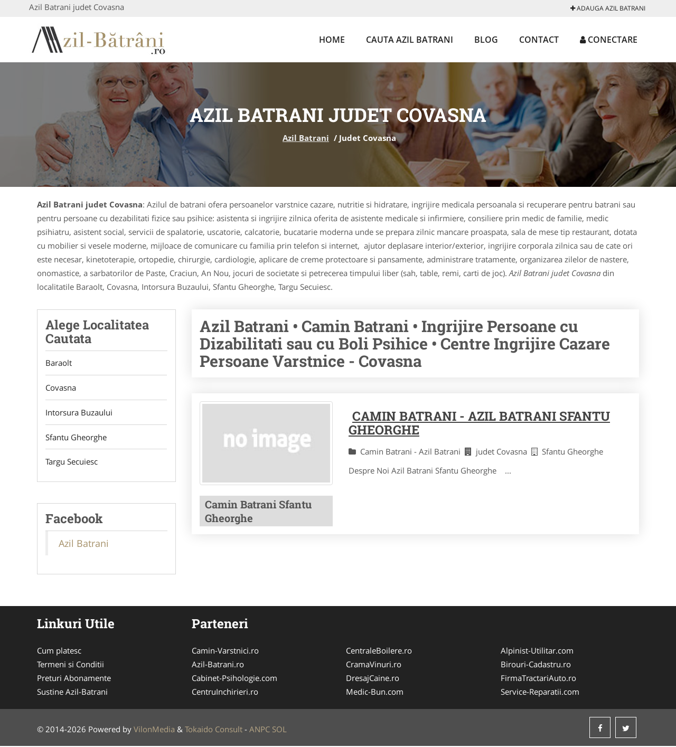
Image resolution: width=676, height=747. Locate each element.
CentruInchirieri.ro (225, 692)
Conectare (608, 39)
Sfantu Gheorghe (76, 437)
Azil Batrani (306, 138)
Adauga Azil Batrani (607, 8)
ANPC (259, 730)
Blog (486, 39)
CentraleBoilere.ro (379, 651)
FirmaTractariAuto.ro (538, 679)
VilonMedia (154, 730)
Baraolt (58, 363)
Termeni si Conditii (70, 665)
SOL (279, 730)
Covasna (60, 388)
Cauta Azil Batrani (409, 39)
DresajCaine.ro (372, 679)
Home (332, 39)
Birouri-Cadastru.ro (536, 665)
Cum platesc (59, 651)
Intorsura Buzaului (78, 413)
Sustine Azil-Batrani (72, 692)
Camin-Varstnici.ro (225, 651)
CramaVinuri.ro (373, 665)
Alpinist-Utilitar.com (537, 651)
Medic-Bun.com (374, 692)
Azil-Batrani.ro (218, 665)
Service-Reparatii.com (540, 692)
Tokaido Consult (213, 730)
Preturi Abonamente (74, 679)
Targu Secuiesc (71, 462)
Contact (539, 39)
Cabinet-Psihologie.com (234, 679)
